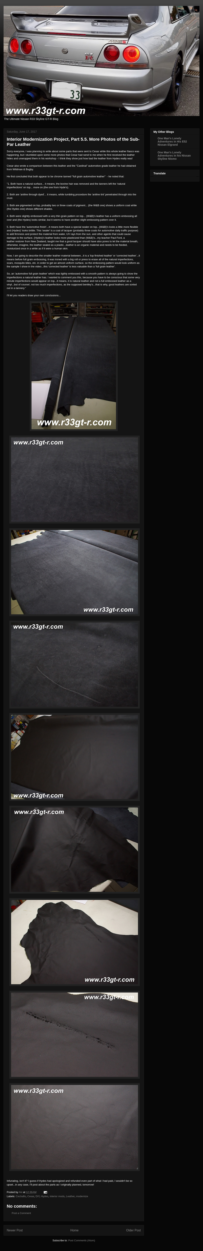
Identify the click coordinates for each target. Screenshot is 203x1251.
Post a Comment (21, 1213)
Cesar (30, 1196)
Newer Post (15, 1230)
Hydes (44, 1196)
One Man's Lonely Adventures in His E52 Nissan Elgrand (172, 141)
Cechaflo (21, 1196)
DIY (37, 1196)
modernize (82, 1196)
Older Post (133, 1230)
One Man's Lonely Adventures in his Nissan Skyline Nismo (174, 155)
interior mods (57, 1196)
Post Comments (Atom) (81, 1240)
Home (74, 1230)
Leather (70, 1196)
